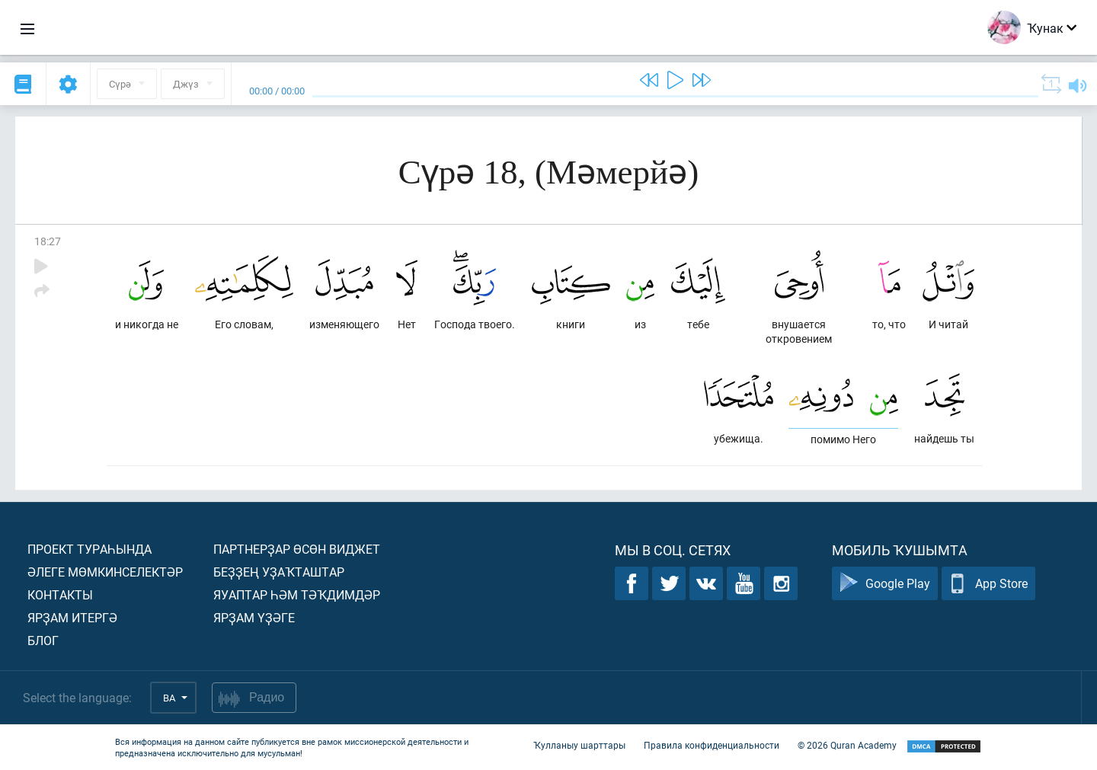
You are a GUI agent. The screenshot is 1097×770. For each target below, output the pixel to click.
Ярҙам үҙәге (254, 617)
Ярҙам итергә (72, 617)
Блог (43, 640)
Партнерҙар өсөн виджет (296, 549)
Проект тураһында (89, 549)
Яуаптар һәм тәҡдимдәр (296, 594)
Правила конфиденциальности (711, 746)
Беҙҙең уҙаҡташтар (278, 572)
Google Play (885, 584)
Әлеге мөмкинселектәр (105, 572)
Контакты (60, 594)
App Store (988, 584)
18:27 (47, 241)
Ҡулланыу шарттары (579, 746)
